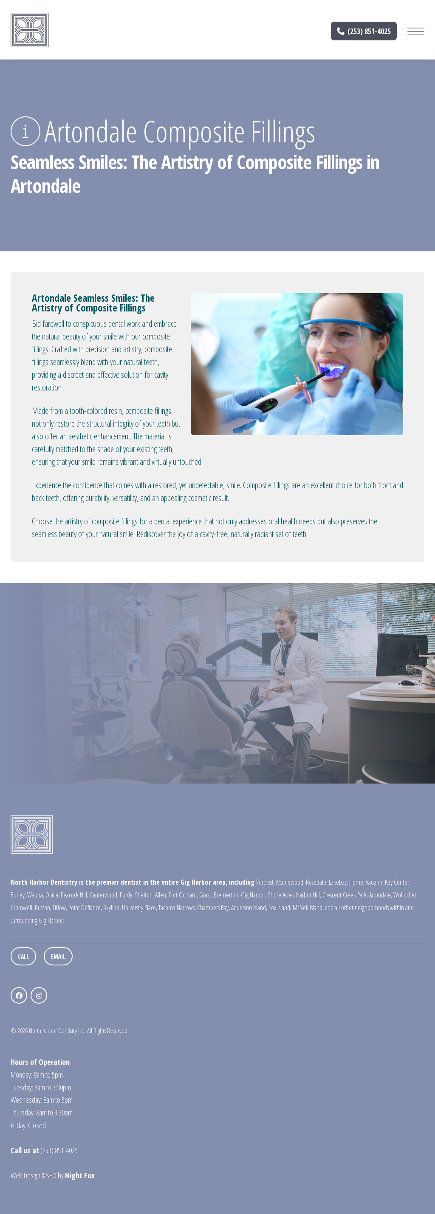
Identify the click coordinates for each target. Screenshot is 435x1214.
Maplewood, (290, 882)
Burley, (18, 895)
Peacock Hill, (74, 895)
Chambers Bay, (213, 907)
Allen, (161, 895)
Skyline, (112, 907)
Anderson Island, (249, 907)
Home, (356, 882)
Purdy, (126, 895)
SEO (51, 1175)
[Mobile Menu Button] (415, 32)
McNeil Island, (308, 907)
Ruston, (43, 907)
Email (58, 956)
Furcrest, (265, 882)
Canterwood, (104, 895)
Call (23, 956)
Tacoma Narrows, (177, 907)
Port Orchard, (183, 895)
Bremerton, (227, 895)
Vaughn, (375, 882)
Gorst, (205, 895)
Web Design (25, 1175)
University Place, (139, 907)
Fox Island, (279, 907)
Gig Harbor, (253, 895)
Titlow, (60, 907)
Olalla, (52, 895)
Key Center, (397, 882)
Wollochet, (405, 895)
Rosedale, (317, 882)
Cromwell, (22, 907)
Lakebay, (338, 882)
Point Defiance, (85, 907)
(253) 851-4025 (364, 31)
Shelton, (144, 895)
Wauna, (35, 895)
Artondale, (380, 895)
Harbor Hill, (308, 895)
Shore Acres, (281, 895)
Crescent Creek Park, (345, 895)
